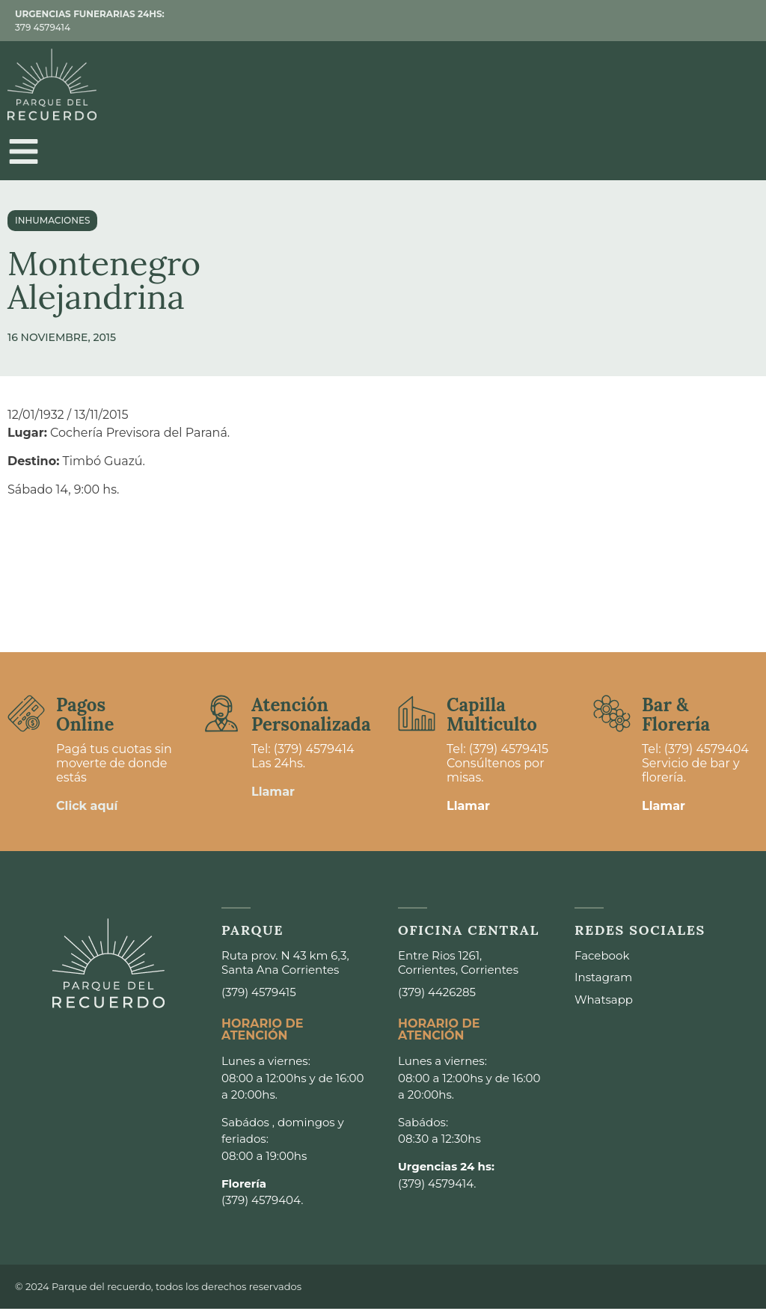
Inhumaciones (52, 225)
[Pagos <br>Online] (26, 718)
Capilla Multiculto (492, 720)
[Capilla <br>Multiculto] (416, 718)
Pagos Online (85, 720)
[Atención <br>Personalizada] (221, 718)
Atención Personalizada (311, 720)
